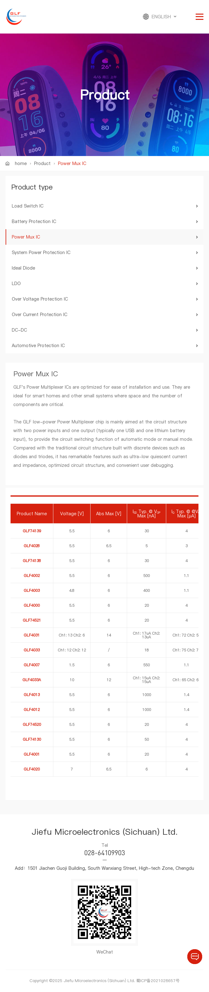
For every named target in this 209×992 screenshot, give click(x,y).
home (21, 163)
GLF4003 (32, 590)
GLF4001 (32, 754)
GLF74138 (32, 560)
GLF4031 (32, 635)
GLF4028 (32, 545)
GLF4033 (32, 650)
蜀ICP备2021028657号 (158, 980)
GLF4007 (32, 665)
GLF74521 (32, 620)
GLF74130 (32, 739)
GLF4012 (32, 709)
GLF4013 (32, 694)
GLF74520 (32, 724)
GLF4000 (32, 605)
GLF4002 (32, 575)
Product (42, 163)
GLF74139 (32, 531)
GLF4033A (32, 679)
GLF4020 (32, 769)
